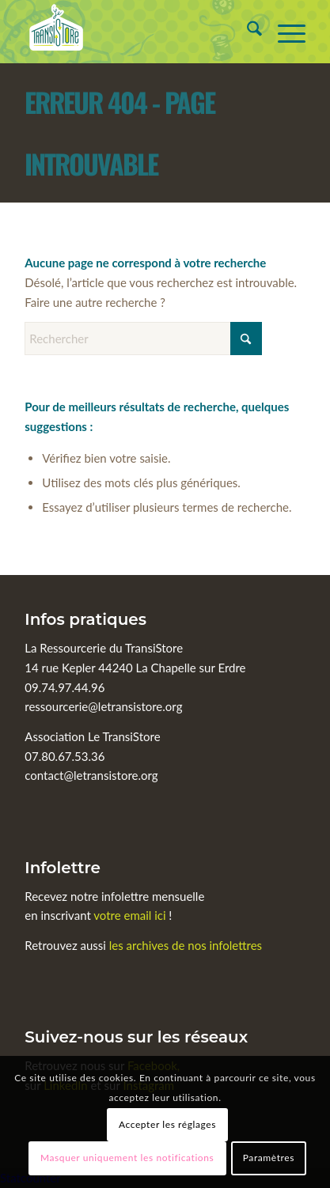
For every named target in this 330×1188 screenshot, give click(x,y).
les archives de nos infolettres (185, 945)
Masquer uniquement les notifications (127, 1157)
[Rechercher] (246, 31)
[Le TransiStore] (137, 31)
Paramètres (268, 1157)
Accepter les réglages (167, 1124)
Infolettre (63, 867)
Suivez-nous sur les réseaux (136, 1036)
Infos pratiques (85, 619)
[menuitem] (246, 31)
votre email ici (129, 915)
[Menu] (283, 31)
